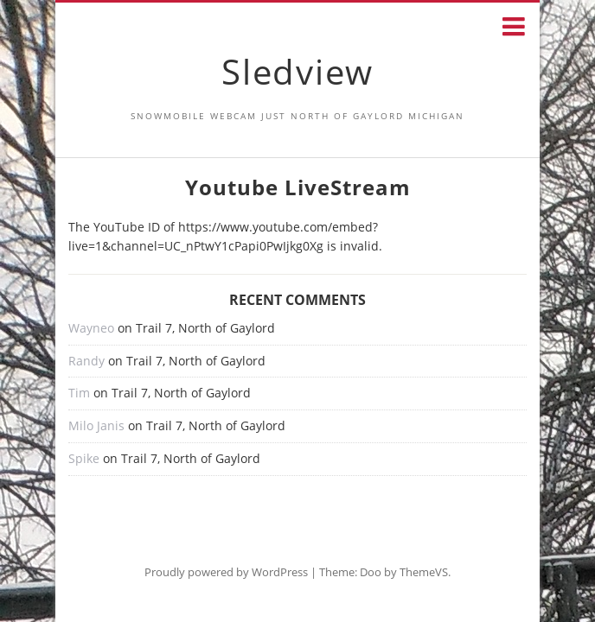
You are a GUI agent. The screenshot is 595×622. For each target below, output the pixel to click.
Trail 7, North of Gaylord (205, 328)
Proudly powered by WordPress (226, 572)
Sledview (297, 71)
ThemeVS (424, 572)
